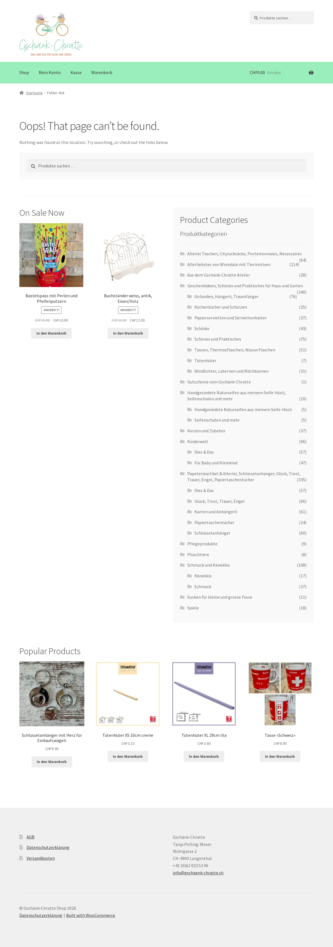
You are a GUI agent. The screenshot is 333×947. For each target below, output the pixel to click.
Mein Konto (50, 72)
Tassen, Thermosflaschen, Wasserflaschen (234, 350)
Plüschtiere (198, 554)
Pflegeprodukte (202, 543)
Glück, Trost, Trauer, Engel (219, 501)
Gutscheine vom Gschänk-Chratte (219, 382)
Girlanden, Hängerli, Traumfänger (226, 296)
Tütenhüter (205, 360)
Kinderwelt (197, 441)
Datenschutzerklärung (48, 847)
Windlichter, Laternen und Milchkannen (231, 371)
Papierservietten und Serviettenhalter (230, 317)
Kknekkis (203, 575)
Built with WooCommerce (90, 915)
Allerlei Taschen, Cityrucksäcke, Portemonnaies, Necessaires (244, 253)
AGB (31, 837)
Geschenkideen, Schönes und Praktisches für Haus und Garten (245, 285)
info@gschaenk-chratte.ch (198, 872)
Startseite (34, 92)
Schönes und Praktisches (217, 339)
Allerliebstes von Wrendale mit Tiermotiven (228, 264)
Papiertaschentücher (214, 522)
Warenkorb (101, 72)
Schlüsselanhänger (212, 533)
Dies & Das (204, 452)
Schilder (202, 328)
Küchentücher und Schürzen (220, 307)
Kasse (76, 72)
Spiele (193, 608)
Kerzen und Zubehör (206, 430)
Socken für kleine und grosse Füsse (219, 597)
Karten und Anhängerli (215, 511)
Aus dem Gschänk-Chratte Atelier (218, 275)
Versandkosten (41, 858)
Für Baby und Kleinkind (215, 462)
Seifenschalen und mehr (217, 420)
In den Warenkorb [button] (51, 333)
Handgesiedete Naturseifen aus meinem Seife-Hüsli (243, 409)
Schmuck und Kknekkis (208, 565)
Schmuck (202, 586)
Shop (24, 72)
